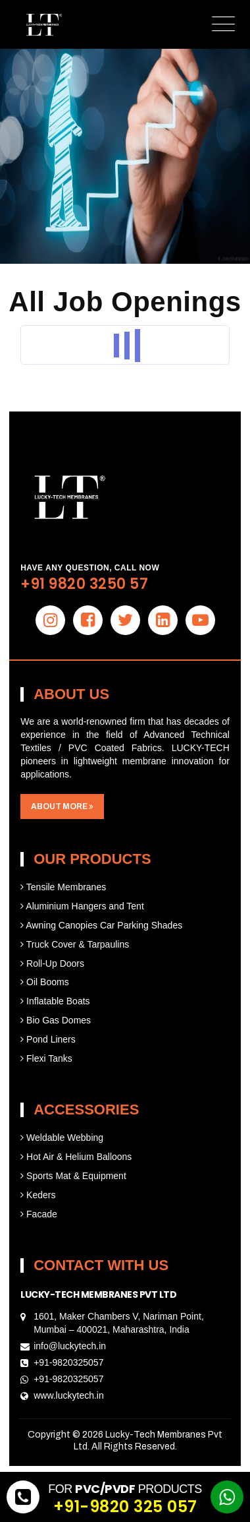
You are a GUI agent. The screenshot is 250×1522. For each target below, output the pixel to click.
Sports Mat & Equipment (73, 1176)
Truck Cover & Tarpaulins (74, 944)
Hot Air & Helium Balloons (76, 1156)
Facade (38, 1214)
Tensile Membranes (63, 887)
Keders (37, 1195)
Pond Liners (48, 1039)
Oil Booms (44, 982)
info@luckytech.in (70, 1346)
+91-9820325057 (68, 1362)
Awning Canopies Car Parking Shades (101, 925)
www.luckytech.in (69, 1395)
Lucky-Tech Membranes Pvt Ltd (98, 1294)
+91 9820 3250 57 (84, 584)
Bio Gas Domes (55, 1020)
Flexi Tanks (46, 1058)
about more (62, 806)
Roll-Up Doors (52, 963)
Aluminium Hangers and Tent (82, 906)
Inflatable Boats (54, 1001)
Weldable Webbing (61, 1137)
